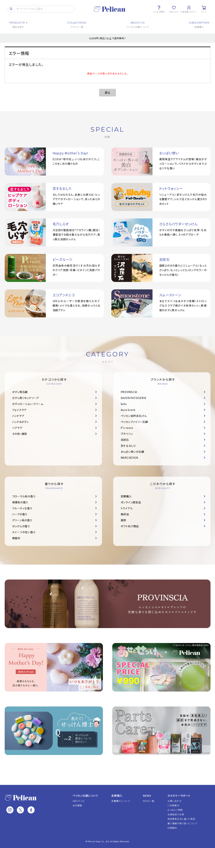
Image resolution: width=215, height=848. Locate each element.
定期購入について (120, 800)
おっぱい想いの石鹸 (132, 451)
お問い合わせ (174, 800)
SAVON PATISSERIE (134, 398)
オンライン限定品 (131, 502)
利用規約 (172, 827)
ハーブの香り (20, 514)
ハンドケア (18, 415)
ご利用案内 (173, 805)
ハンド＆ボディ (20, 421)
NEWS (147, 795)
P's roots (127, 427)
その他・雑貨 (19, 433)
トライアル (127, 508)
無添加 (125, 514)
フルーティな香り (22, 508)
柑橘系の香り (20, 502)
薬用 (123, 520)
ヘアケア (17, 427)
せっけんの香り (21, 526)
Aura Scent (128, 410)
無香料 (16, 538)
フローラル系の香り (24, 496)
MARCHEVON (129, 457)
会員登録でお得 (175, 814)
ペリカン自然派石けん (134, 415)
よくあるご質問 (175, 809)
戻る (107, 92)
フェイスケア (19, 410)
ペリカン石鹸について (85, 795)
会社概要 (77, 805)
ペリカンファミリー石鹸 (134, 421)
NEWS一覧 (148, 800)
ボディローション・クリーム (27, 404)
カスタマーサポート (178, 795)
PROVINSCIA (129, 392)
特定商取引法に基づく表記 (181, 818)
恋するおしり (128, 445)
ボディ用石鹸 (20, 392)
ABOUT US (78, 800)
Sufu (124, 404)
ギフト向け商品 (130, 526)
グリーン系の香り (22, 520)
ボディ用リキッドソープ (25, 398)
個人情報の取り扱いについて (182, 823)
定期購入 (126, 496)
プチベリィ (127, 433)
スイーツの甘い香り (24, 532)
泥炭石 (125, 439)
